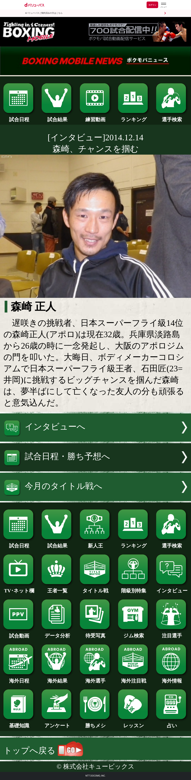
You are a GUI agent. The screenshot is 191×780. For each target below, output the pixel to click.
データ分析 (57, 633)
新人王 (95, 543)
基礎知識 (19, 723)
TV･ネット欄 (19, 588)
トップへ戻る (43, 750)
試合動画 (19, 633)
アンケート (57, 723)
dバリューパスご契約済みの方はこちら (44, 13)
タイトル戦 (95, 588)
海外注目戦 (133, 678)
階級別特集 (133, 588)
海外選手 (95, 678)
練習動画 (95, 117)
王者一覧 (57, 588)
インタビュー (171, 588)
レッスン (133, 723)
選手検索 (171, 117)
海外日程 (19, 678)
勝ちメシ (95, 723)
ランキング (133, 117)
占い (171, 723)
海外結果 (57, 678)
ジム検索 (133, 633)
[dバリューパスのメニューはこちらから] (163, 5)
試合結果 (57, 117)
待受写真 (95, 633)
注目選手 (171, 633)
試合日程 (19, 117)
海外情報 (171, 678)
